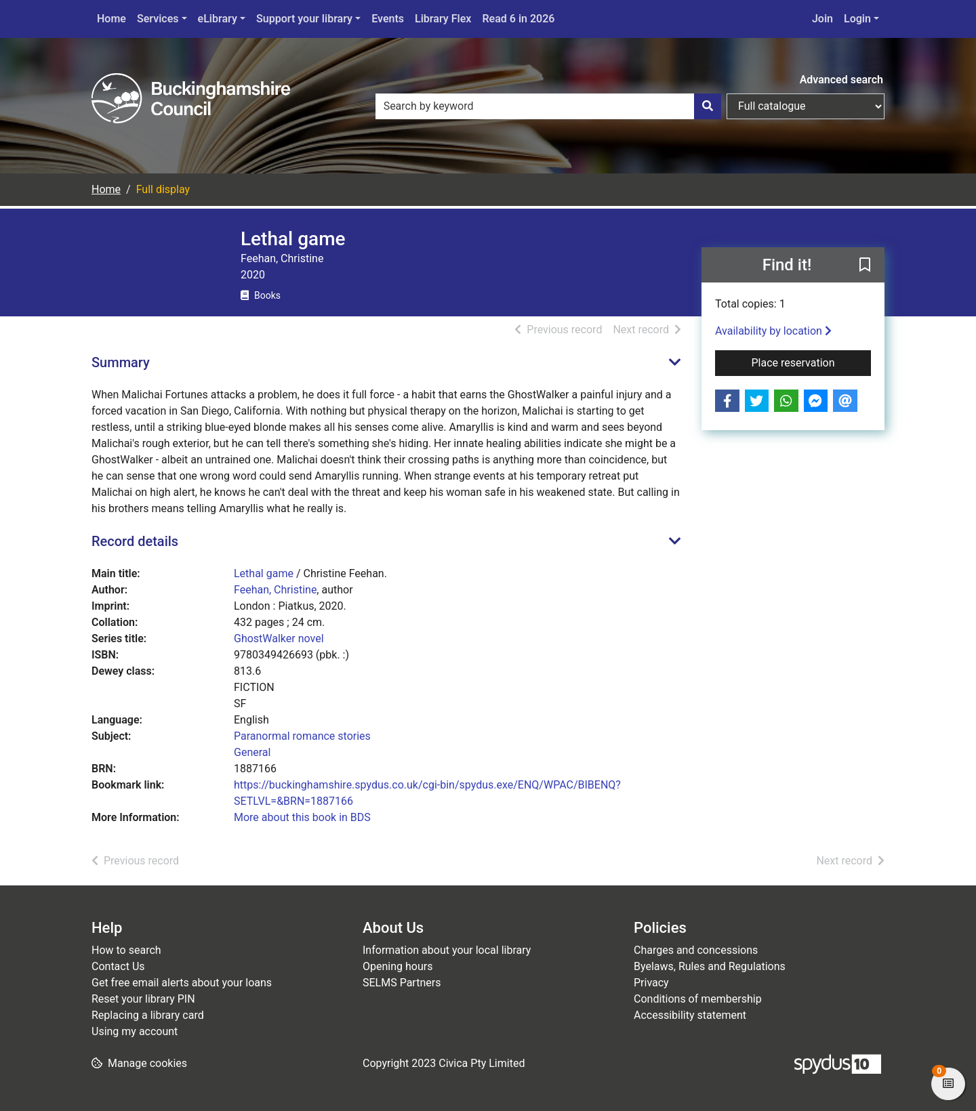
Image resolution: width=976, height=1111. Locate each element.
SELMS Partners (402, 982)
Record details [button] (135, 541)
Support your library (304, 18)
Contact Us (118, 966)
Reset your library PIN (143, 998)
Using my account (135, 1031)
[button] (865, 265)
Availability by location (773, 330)
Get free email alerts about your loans (182, 982)
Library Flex (443, 18)
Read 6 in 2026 (518, 18)
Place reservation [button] (812, 361)
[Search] (707, 106)
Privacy (651, 982)
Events (387, 18)
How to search (126, 950)
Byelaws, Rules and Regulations (710, 966)
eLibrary (217, 18)
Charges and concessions (696, 950)
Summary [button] (121, 362)
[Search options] (805, 106)
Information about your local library (447, 950)
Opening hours (397, 966)
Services (158, 18)
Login (857, 18)
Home (111, 18)
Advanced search (841, 79)
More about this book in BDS (302, 817)
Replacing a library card (148, 1015)
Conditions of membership (698, 998)
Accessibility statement (690, 1015)
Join (822, 18)
